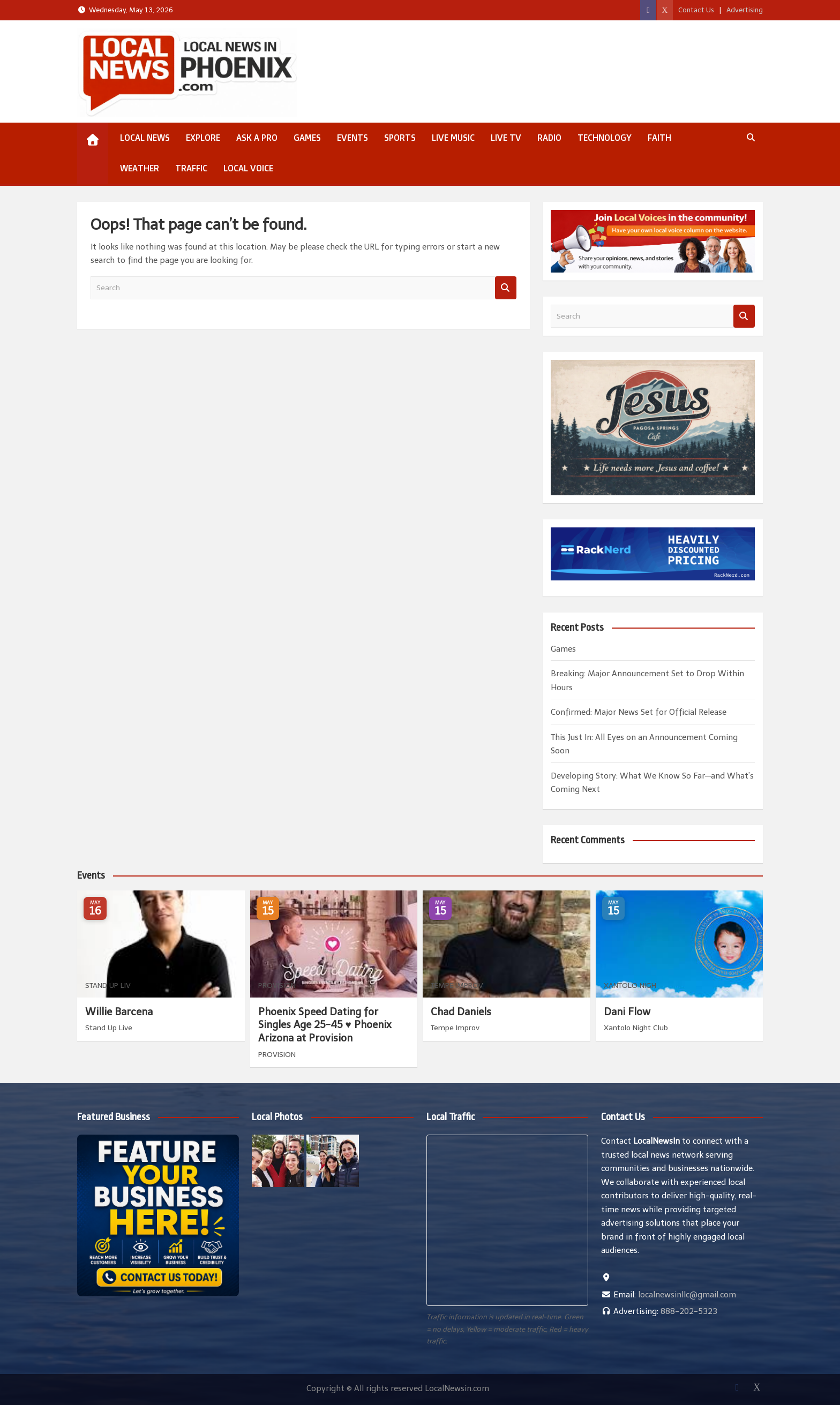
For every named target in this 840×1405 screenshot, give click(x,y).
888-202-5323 (689, 1311)
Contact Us (696, 10)
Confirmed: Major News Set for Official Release (638, 712)
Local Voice (248, 168)
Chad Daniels (461, 1012)
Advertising (744, 10)
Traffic (191, 168)
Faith (659, 137)
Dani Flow (627, 1012)
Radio (549, 137)
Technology (605, 137)
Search (505, 287)
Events (352, 137)
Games (307, 137)
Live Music (453, 137)
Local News (145, 137)
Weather (139, 168)
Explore (203, 137)
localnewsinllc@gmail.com (687, 1295)
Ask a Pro (257, 137)
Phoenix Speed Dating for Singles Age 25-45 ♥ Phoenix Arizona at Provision (325, 1025)
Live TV (506, 137)
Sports (400, 137)
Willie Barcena (119, 1012)
